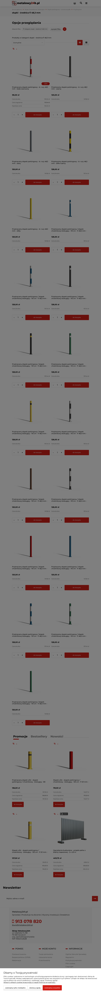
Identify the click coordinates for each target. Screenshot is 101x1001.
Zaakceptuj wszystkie (52, 988)
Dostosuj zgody (35, 988)
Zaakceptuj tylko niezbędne (15, 988)
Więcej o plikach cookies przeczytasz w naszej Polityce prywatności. (30, 982)
